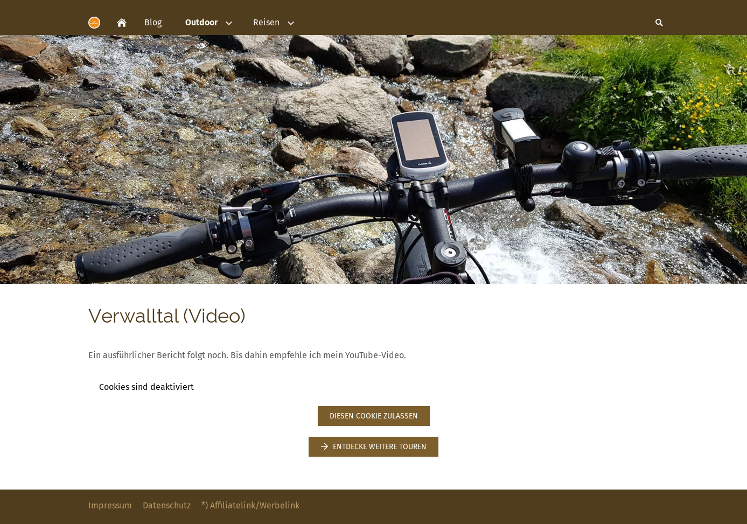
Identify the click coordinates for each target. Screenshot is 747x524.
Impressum (110, 505)
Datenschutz (167, 505)
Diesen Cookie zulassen (374, 416)
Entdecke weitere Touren (373, 446)
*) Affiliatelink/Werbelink (250, 505)
